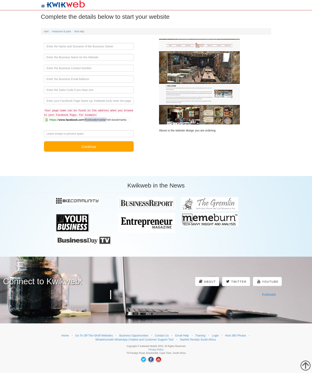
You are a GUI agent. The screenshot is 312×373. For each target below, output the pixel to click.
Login (215, 335)
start (46, 31)
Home (65, 335)
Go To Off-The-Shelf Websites (94, 335)
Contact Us (162, 335)
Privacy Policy (156, 349)
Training (200, 335)
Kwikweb (269, 295)
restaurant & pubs (61, 31)
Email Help (182, 335)
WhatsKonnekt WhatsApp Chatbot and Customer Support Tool (134, 339)
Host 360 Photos (235, 335)
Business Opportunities (133, 335)
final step (79, 31)
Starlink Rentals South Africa (198, 339)
